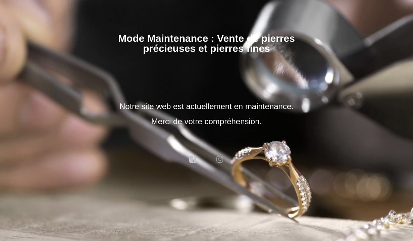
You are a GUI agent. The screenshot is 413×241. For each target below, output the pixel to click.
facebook (193, 159)
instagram (220, 159)
